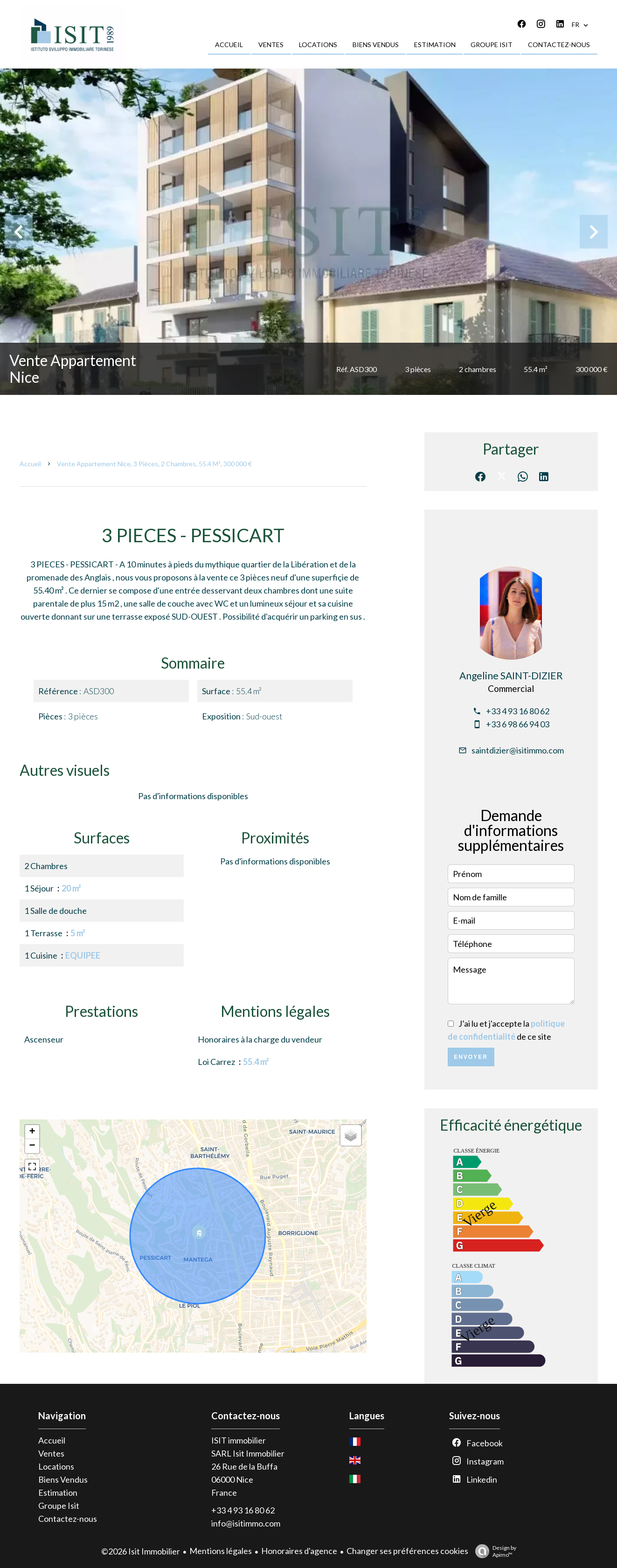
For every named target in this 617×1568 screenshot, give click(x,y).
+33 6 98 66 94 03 (517, 724)
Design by (493, 1551)
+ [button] (32, 1132)
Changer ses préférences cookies (407, 1551)
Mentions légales (220, 1551)
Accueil (30, 464)
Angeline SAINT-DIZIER (511, 675)
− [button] (32, 1146)
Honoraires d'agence (299, 1551)
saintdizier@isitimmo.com (517, 750)
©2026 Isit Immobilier (140, 1551)
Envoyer (471, 1057)
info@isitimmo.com (245, 1523)
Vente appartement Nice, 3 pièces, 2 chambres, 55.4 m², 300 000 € (154, 464)
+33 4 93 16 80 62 (517, 711)
